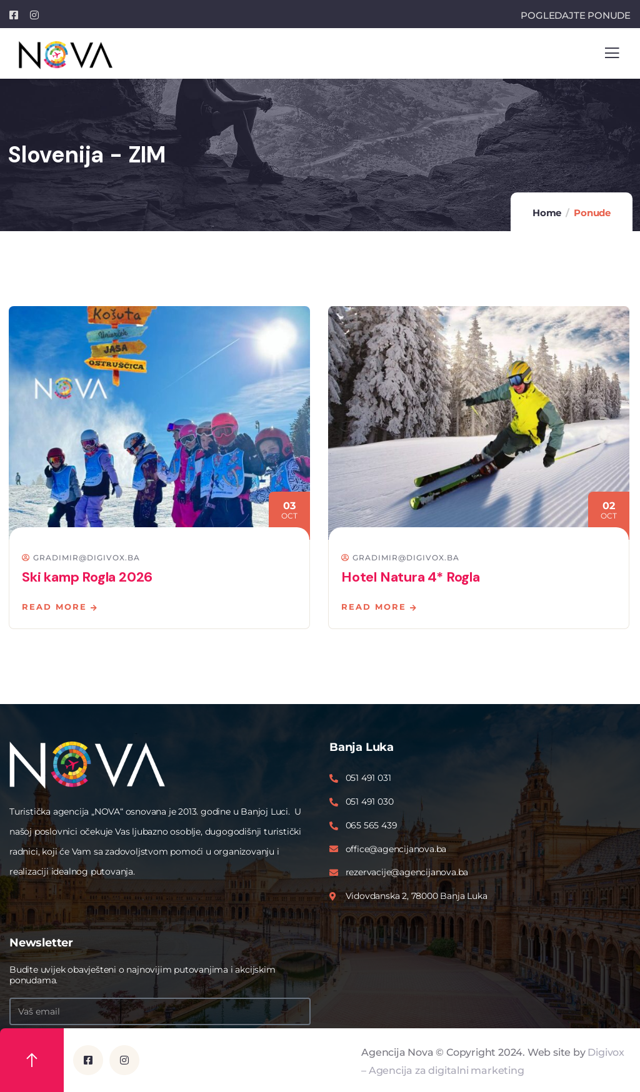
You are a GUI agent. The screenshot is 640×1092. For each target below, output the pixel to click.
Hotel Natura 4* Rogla (410, 577)
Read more (54, 607)
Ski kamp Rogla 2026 (87, 577)
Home (546, 213)
